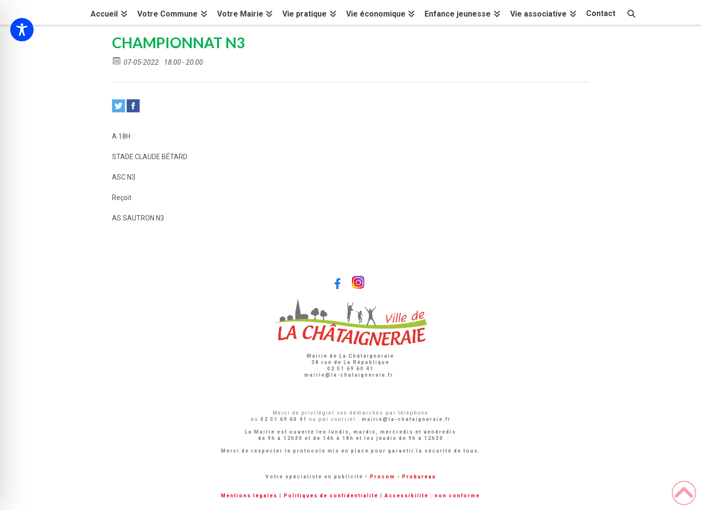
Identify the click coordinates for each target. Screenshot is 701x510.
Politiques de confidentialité (331, 495)
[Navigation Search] (631, 12)
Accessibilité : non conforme (432, 495)
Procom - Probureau (403, 476)
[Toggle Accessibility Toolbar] (22, 29)
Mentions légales (249, 495)
